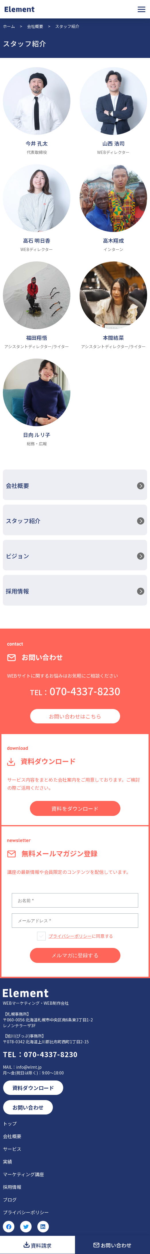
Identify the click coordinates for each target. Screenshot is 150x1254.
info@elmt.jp (29, 1067)
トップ (10, 1123)
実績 (7, 1161)
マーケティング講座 (23, 1174)
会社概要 (35, 26)
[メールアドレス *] (75, 920)
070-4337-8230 (75, 690)
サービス (12, 1148)
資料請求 (41, 1245)
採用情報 (17, 591)
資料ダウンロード (33, 1087)
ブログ (10, 1199)
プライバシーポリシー (70, 936)
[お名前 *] (75, 900)
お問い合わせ (116, 1245)
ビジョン (17, 556)
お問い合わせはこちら (75, 716)
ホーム (9, 26)
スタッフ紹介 (23, 520)
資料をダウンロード (75, 808)
